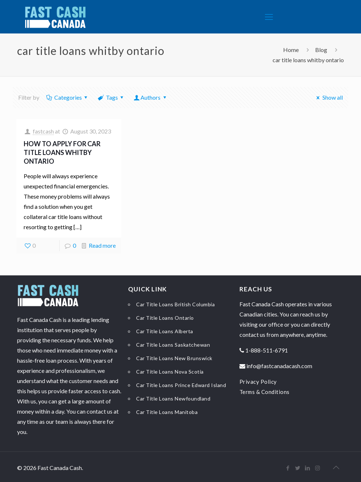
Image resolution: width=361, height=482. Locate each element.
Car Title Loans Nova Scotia (170, 372)
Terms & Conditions (264, 392)
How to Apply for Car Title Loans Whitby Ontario (62, 152)
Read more (102, 245)
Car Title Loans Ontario (165, 318)
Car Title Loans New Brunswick (174, 358)
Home (291, 49)
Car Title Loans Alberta (164, 331)
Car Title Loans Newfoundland (173, 398)
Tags (111, 97)
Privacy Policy (258, 381)
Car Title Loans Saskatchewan (173, 345)
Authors (150, 97)
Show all (328, 97)
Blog (321, 49)
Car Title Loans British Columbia (175, 304)
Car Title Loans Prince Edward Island (181, 385)
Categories (67, 97)
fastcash (43, 131)
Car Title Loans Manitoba (167, 412)
